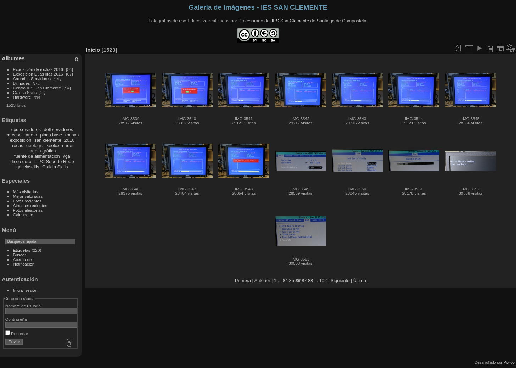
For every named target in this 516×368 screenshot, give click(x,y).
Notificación (24, 264)
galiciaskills (27, 166)
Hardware (22, 97)
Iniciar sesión (25, 290)
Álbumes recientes (30, 205)
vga (66, 156)
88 (310, 280)
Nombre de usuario (23, 305)
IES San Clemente (290, 20)
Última (359, 280)
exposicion (20, 140)
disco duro (20, 161)
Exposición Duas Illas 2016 (38, 74)
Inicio (93, 50)
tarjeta (30, 135)
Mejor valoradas (28, 196)
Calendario (23, 214)
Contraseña (16, 319)
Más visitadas (25, 191)
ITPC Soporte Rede (54, 161)
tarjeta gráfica (42, 151)
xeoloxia (54, 145)
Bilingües (21, 83)
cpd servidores (26, 129)
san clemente (47, 140)
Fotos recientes (27, 201)
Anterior (262, 280)
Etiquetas (21, 250)
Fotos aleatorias (28, 210)
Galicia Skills (25, 92)
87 (304, 280)
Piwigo (509, 362)
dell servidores (58, 129)
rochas (72, 135)
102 (323, 280)
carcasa (14, 135)
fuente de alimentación (37, 156)
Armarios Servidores (32, 78)
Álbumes (13, 58)
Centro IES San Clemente (37, 87)
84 (285, 280)
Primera (243, 280)
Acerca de (22, 259)
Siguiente (340, 280)
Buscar (19, 254)
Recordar (16, 333)
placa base (51, 135)
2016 (69, 140)
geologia (34, 145)
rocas (17, 145)
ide (69, 145)
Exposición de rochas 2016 (38, 69)
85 (291, 280)
